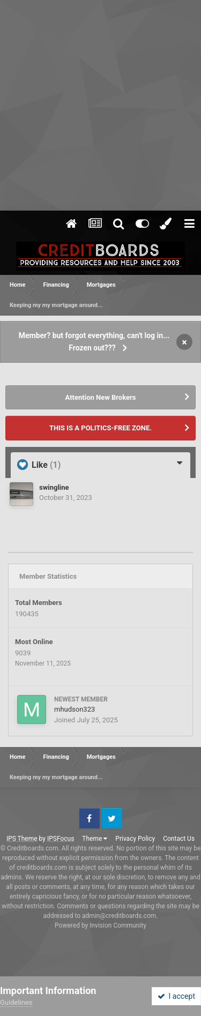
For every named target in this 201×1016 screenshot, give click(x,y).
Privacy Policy (135, 838)
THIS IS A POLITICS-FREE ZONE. (100, 428)
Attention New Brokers (100, 397)
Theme (94, 838)
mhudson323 (74, 709)
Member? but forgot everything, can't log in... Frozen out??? (94, 341)
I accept (176, 996)
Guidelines (16, 1002)
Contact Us (179, 838)
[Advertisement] (100, 105)
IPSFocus (60, 838)
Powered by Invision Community (100, 925)
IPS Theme (22, 838)
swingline (54, 487)
